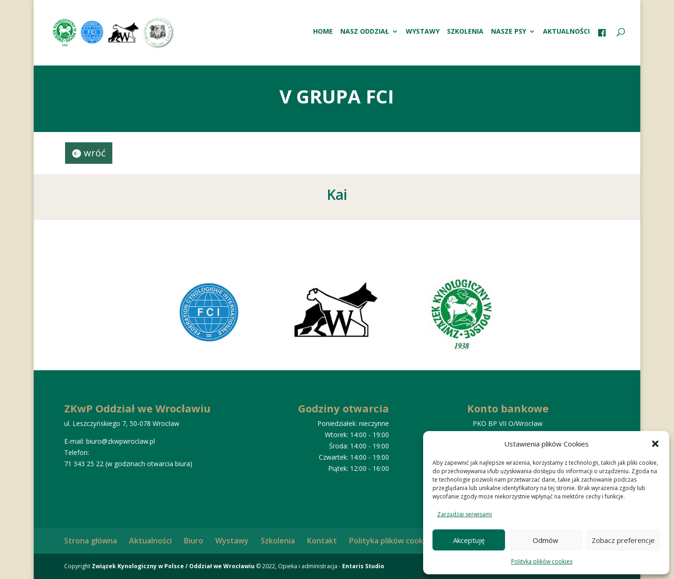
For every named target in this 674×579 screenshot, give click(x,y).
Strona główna (90, 540)
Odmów (545, 540)
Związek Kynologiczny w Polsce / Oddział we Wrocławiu (173, 566)
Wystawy (423, 32)
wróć (95, 153)
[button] (655, 443)
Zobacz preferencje (623, 540)
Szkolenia (465, 32)
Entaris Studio (363, 566)
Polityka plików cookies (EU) (399, 540)
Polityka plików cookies (541, 561)
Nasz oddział (364, 32)
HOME (323, 32)
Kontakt (322, 540)
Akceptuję (468, 540)
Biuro (193, 540)
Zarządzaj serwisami (464, 514)
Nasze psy (508, 32)
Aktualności (566, 32)
